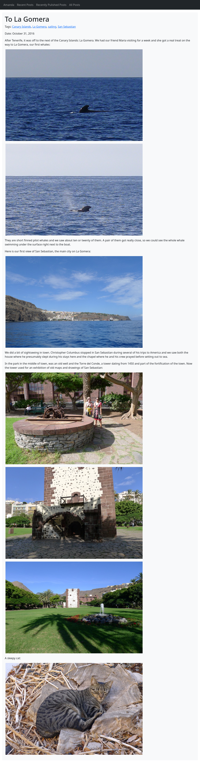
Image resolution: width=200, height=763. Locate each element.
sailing (52, 27)
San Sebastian (67, 27)
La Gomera (39, 27)
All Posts (74, 5)
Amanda (8, 5)
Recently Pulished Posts (51, 5)
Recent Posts (25, 5)
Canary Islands (21, 27)
